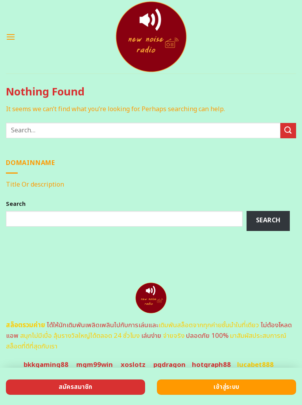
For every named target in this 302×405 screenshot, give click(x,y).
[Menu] (10, 36)
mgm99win (94, 365)
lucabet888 (255, 365)
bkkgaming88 (46, 365)
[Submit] (288, 130)
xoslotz (133, 365)
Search (16, 204)
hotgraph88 (211, 365)
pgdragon (169, 365)
